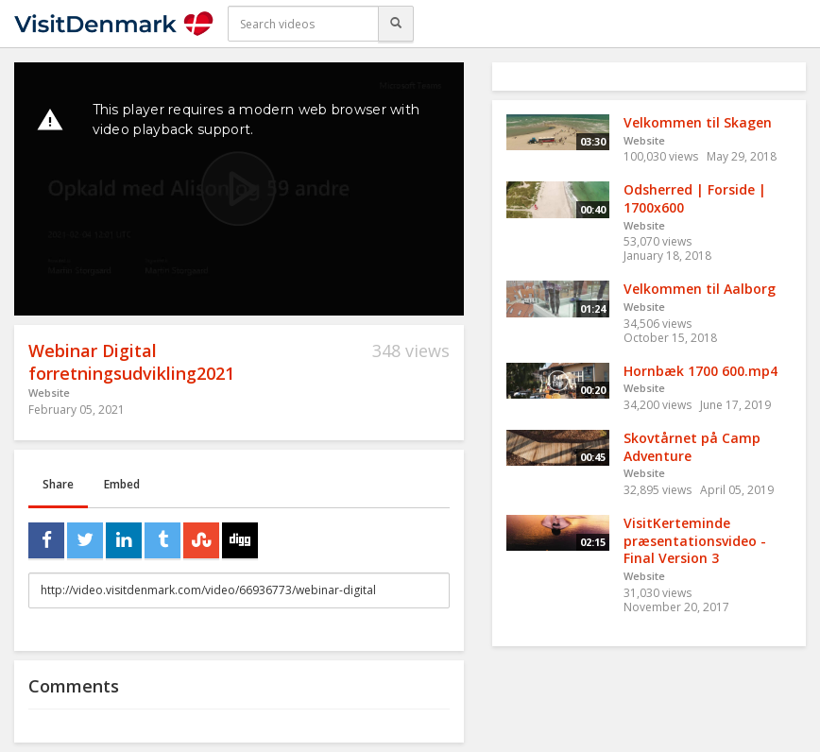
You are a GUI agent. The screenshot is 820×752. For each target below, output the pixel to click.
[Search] (396, 24)
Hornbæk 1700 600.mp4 (700, 371)
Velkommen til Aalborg (700, 289)
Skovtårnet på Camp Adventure (692, 447)
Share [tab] (58, 484)
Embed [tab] (122, 484)
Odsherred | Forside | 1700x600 (695, 198)
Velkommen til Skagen (698, 122)
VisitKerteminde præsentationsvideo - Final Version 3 (695, 540)
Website (49, 392)
